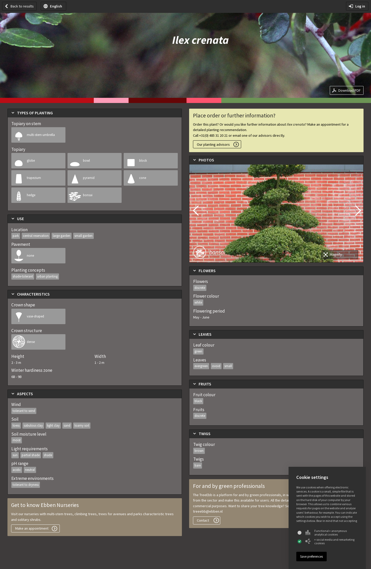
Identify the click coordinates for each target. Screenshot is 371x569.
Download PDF (349, 90)
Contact (203, 520)
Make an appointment (31, 528)
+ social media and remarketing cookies (330, 541)
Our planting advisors (213, 144)
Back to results (22, 6)
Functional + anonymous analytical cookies (326, 532)
